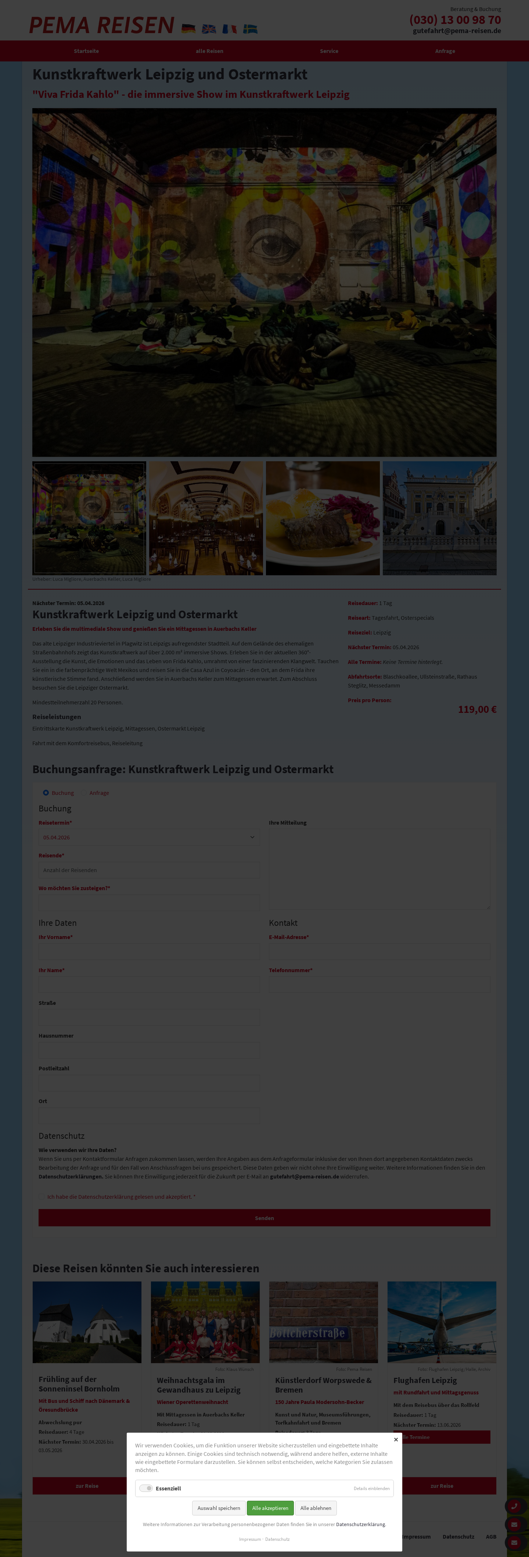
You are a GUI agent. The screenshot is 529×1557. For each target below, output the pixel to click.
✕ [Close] (395, 1439)
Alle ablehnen (316, 1507)
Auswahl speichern (219, 1507)
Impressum (250, 1539)
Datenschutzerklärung (360, 1524)
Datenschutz (277, 1539)
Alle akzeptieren (270, 1507)
